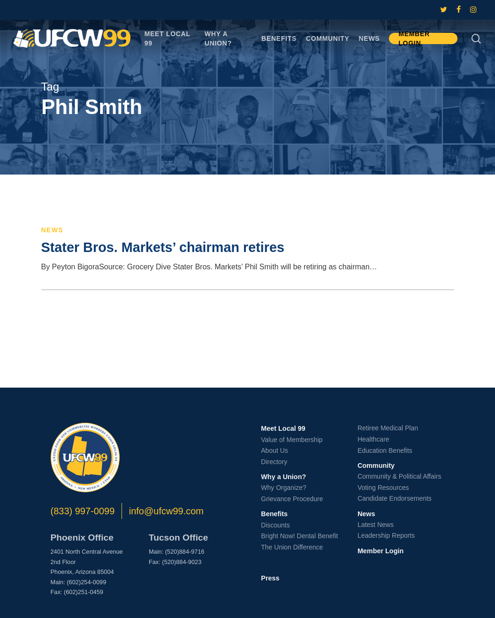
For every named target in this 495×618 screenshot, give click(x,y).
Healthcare (373, 439)
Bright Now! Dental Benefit (299, 536)
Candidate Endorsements (395, 498)
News (52, 230)
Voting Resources (383, 487)
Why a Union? (283, 477)
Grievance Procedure (292, 499)
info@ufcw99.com (166, 511)
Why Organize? (283, 487)
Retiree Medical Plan (388, 428)
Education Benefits (385, 450)
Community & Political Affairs (400, 476)
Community (376, 465)
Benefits (274, 514)
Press (270, 578)
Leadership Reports (386, 535)
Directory (274, 461)
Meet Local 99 (283, 428)
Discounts (275, 525)
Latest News (376, 524)
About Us (274, 450)
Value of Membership (291, 439)
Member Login (381, 551)
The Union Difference (292, 547)
